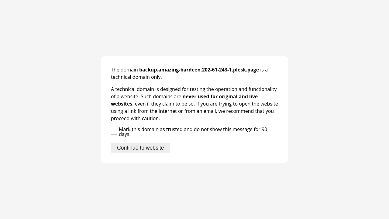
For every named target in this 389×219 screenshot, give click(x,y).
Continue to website (140, 148)
